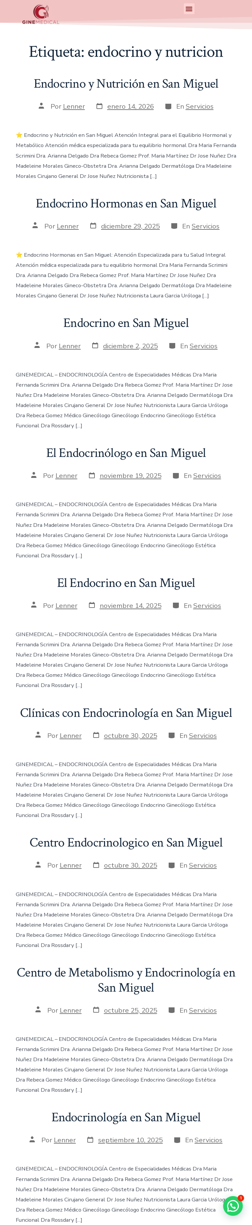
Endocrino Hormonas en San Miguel (126, 203)
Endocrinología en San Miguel (126, 1117)
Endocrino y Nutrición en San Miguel (126, 83)
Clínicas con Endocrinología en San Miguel (126, 712)
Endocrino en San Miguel (126, 323)
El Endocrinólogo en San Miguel (126, 453)
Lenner (74, 106)
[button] (189, 8)
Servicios (200, 106)
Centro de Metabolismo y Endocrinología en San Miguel (126, 980)
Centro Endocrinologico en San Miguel (126, 842)
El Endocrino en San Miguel (126, 582)
